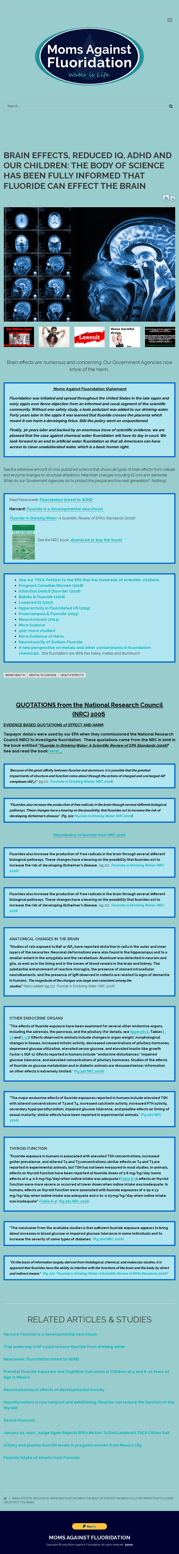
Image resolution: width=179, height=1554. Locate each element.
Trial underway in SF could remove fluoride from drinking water (64, 1346)
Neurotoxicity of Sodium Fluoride (51, 642)
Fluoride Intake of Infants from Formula (41, 1457)
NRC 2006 (95, 1071)
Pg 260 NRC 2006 (108, 1239)
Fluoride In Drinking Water (33, 518)
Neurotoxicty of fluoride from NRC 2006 (89, 835)
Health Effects (72, 675)
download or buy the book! (96, 540)
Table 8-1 (128, 1179)
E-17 (25, 1037)
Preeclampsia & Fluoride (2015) (48, 614)
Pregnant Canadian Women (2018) (51, 585)
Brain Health (15, 675)
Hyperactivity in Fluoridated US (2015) (54, 608)
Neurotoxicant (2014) (39, 619)
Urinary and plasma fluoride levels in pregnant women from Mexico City (73, 1445)
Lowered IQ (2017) (36, 602)
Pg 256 (81, 1071)
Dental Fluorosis (19, 1420)
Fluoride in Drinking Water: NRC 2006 (81, 781)
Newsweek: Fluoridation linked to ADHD (41, 1359)
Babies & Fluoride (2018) (42, 597)
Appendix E (139, 1032)
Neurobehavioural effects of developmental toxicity (54, 1390)
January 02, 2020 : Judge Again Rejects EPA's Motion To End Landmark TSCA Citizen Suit (87, 1433)
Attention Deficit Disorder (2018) (50, 591)
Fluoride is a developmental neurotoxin (65, 509)
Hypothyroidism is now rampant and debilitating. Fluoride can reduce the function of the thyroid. (89, 1405)
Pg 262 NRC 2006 (74, 1201)
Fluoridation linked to (66, 500)
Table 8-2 (48, 1201)
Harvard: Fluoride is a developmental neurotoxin (50, 1334)
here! (54, 751)
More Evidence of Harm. (42, 636)
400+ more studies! (37, 631)
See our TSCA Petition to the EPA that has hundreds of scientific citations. (89, 580)
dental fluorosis (42, 675)
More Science (32, 625)
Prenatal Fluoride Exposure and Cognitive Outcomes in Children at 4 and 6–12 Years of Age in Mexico (86, 1374)
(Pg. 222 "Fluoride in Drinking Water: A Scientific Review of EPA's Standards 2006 (104, 1273)
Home (5, 1498)
